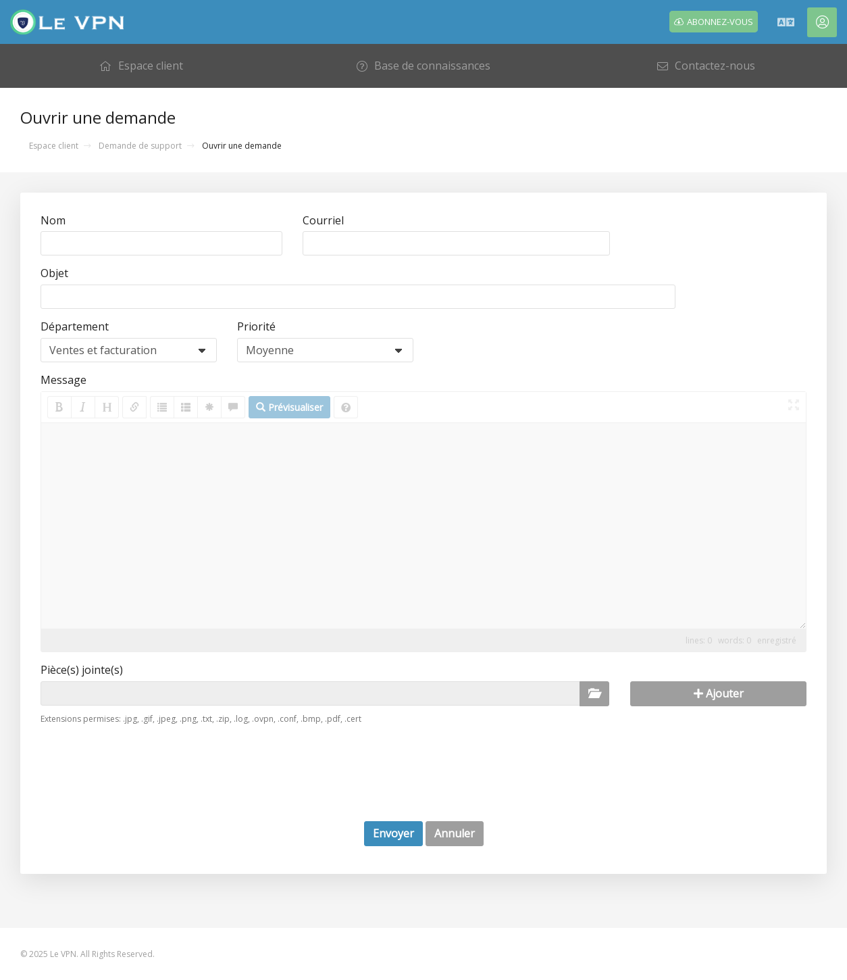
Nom (53, 220)
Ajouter (719, 693)
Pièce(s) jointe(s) (82, 669)
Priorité (256, 326)
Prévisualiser (289, 407)
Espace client (53, 145)
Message (63, 379)
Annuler (454, 833)
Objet (54, 273)
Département (75, 326)
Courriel (323, 220)
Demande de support (140, 145)
